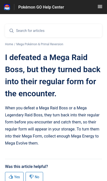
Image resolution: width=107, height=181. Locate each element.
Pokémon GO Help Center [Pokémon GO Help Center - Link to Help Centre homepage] (41, 7)
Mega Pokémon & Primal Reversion (39, 44)
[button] (100, 8)
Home (9, 44)
